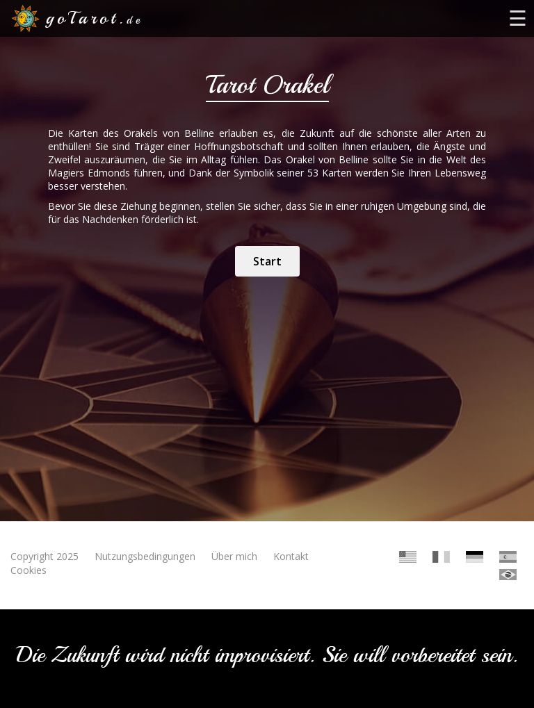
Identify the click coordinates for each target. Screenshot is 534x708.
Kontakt (291, 556)
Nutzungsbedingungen (145, 556)
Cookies (28, 570)
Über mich (234, 556)
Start (267, 261)
